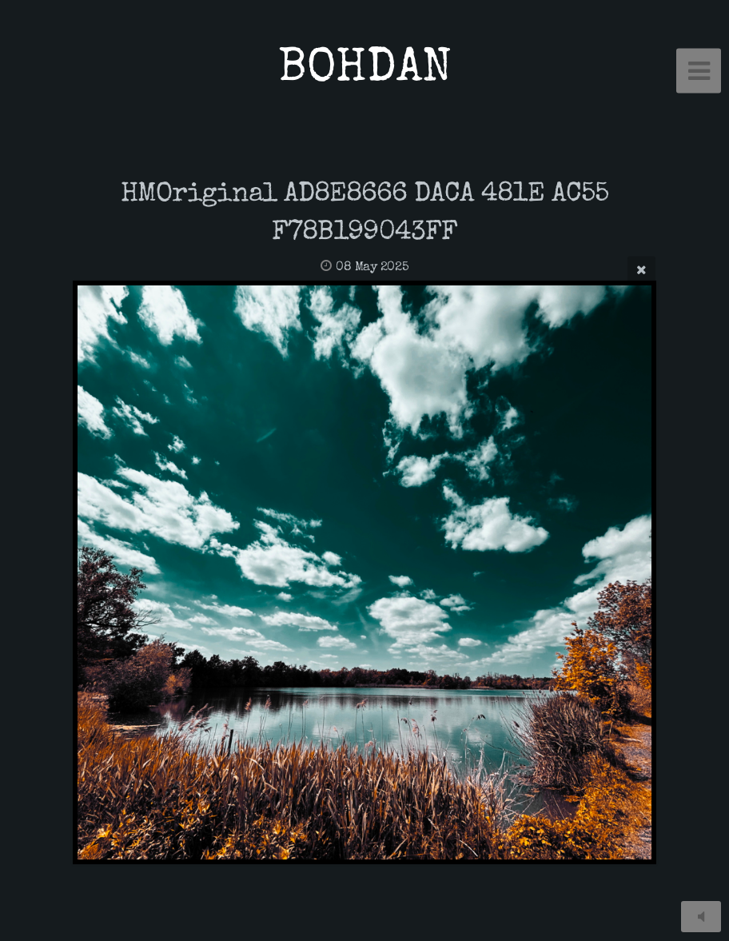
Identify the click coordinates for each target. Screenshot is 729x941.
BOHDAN (365, 70)
